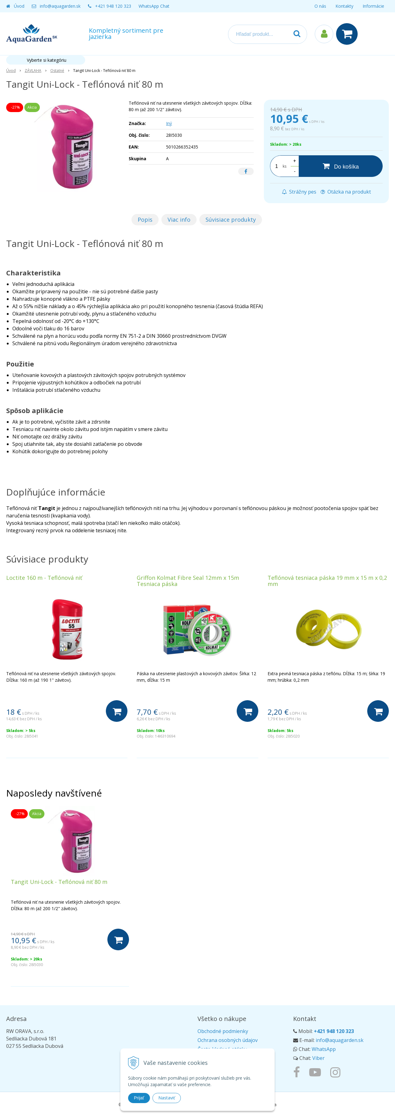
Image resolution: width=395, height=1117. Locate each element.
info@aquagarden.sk (60, 6)
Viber (318, 1058)
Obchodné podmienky (223, 1031)
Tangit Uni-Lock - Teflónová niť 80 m (59, 881)
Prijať (139, 1097)
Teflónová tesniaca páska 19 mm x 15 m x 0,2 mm (327, 581)
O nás (320, 6)
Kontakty (344, 6)
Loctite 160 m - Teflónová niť (44, 577)
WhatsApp (324, 1049)
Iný (169, 123)
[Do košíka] (341, 166)
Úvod (19, 6)
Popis (145, 219)
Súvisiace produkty (231, 219)
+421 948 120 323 (113, 6)
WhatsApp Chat (154, 6)
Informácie (373, 6)
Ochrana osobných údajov (228, 1040)
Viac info (179, 219)
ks (284, 166)
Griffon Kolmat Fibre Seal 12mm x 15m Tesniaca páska (188, 581)
